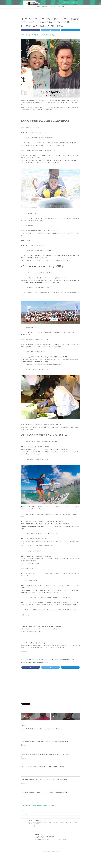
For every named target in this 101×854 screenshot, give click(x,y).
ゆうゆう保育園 (41, 364)
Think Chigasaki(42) (24, 651)
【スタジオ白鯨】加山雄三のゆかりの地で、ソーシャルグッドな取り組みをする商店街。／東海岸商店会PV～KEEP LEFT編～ (49, 791)
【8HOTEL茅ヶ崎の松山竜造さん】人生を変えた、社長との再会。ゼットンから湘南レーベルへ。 (42, 727)
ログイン (74, 2)
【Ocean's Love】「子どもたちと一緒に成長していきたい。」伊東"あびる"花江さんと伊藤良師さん (43, 765)
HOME (38, 6)
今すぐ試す (66, 2)
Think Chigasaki (42, 100)
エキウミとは (52, 6)
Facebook (41, 643)
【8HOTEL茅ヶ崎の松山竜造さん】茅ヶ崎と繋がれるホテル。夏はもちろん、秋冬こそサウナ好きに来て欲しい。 (46, 740)
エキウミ (57, 647)
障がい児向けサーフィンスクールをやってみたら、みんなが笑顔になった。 (41, 629)
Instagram (49, 659)
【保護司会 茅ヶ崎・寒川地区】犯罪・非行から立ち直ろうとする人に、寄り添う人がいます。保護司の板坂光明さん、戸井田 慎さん (50, 753)
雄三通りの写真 (61, 6)
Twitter (44, 659)
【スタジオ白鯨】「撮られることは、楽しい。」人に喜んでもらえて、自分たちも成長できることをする (44, 778)
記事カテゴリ (44, 6)
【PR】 (23, 35)
